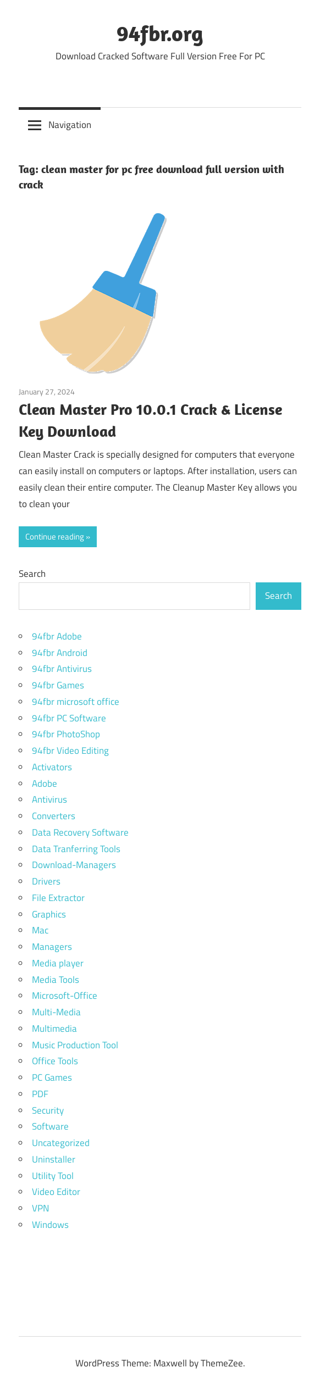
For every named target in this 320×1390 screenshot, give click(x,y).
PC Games (52, 1077)
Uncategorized (61, 1143)
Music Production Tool (75, 1045)
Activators (52, 767)
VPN (40, 1208)
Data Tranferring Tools (76, 849)
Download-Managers (74, 865)
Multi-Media (56, 1012)
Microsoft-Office (64, 995)
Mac (40, 930)
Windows (50, 1224)
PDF (40, 1094)
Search (32, 573)
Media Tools (55, 979)
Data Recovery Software (80, 832)
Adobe (44, 783)
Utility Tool (53, 1176)
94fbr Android (59, 653)
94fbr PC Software (69, 718)
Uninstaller (53, 1159)
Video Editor (56, 1192)
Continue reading (54, 536)
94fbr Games (58, 685)
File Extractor (58, 898)
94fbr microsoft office (75, 701)
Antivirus (49, 799)
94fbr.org (160, 33)
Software (50, 1126)
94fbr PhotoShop (66, 734)
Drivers (46, 881)
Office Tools (55, 1061)
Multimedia (54, 1028)
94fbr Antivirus (62, 668)
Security (48, 1110)
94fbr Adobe (57, 636)
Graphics (49, 914)
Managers (52, 946)
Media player (58, 963)
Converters (53, 816)
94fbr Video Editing (70, 750)
